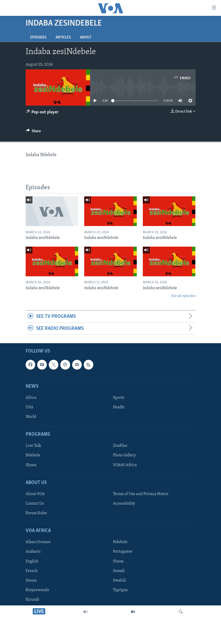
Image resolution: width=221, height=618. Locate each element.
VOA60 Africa (125, 465)
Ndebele (33, 456)
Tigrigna (120, 590)
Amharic (33, 552)
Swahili (119, 581)
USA (29, 407)
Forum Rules (36, 513)
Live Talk (33, 446)
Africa (31, 398)
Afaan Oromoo (38, 542)
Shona (31, 465)
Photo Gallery (124, 456)
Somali (119, 571)
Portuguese (122, 552)
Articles (63, 37)
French (32, 571)
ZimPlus (120, 446)
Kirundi (32, 600)
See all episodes (183, 296)
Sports (118, 398)
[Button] (33, 132)
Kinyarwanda (37, 590)
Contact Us (35, 504)
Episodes (38, 37)
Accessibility (124, 504)
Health (118, 407)
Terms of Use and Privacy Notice (140, 494)
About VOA (35, 494)
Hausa (31, 581)
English (32, 561)
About (86, 37)
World (31, 417)
